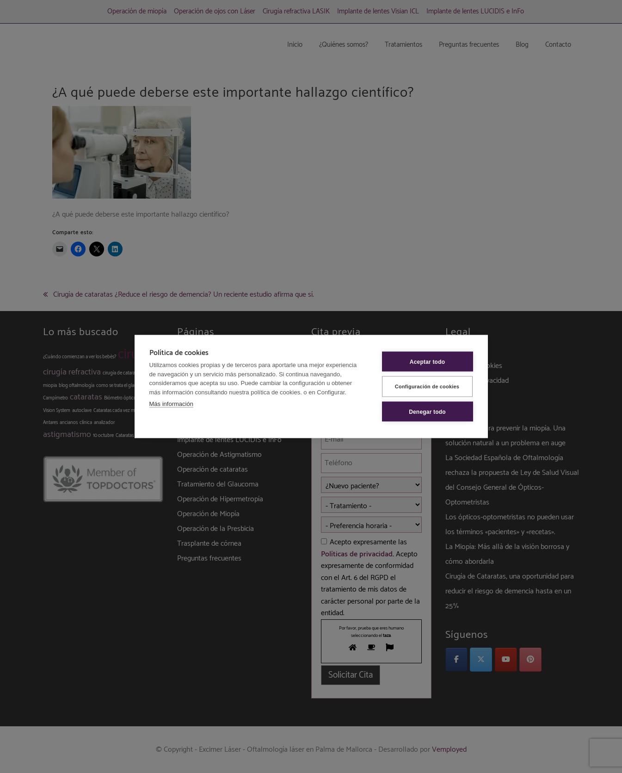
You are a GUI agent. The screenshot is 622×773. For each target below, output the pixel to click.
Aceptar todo (427, 361)
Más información (171, 403)
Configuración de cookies (427, 386)
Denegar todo (427, 411)
